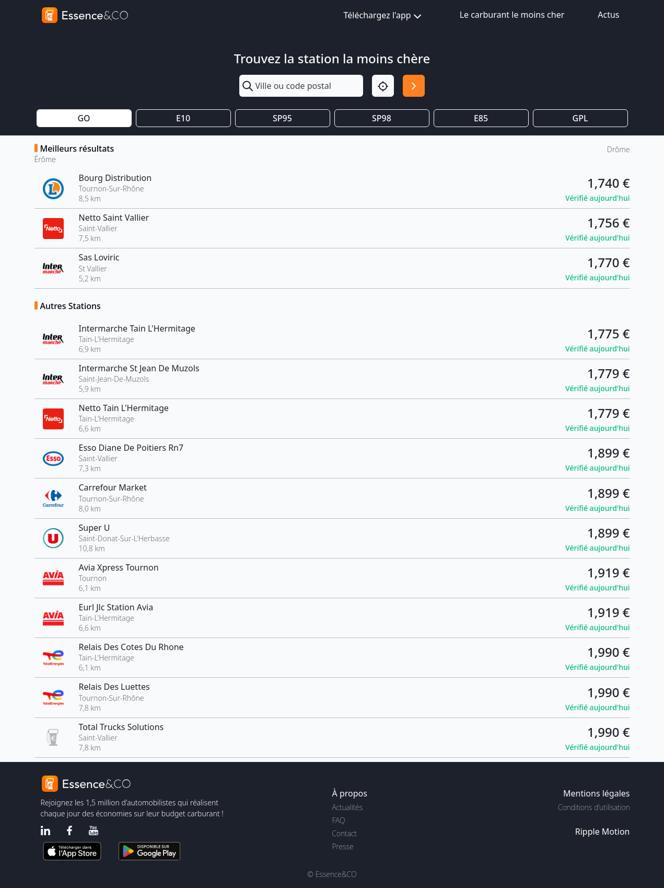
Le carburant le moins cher (512, 14)
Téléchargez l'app (384, 15)
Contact (344, 833)
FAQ (338, 820)
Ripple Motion (602, 831)
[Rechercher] (414, 86)
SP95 (282, 118)
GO (83, 118)
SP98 (381, 118)
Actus (608, 14)
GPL (580, 118)
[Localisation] (383, 86)
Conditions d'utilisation (594, 807)
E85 (481, 118)
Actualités (347, 807)
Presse (343, 846)
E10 (183, 118)
